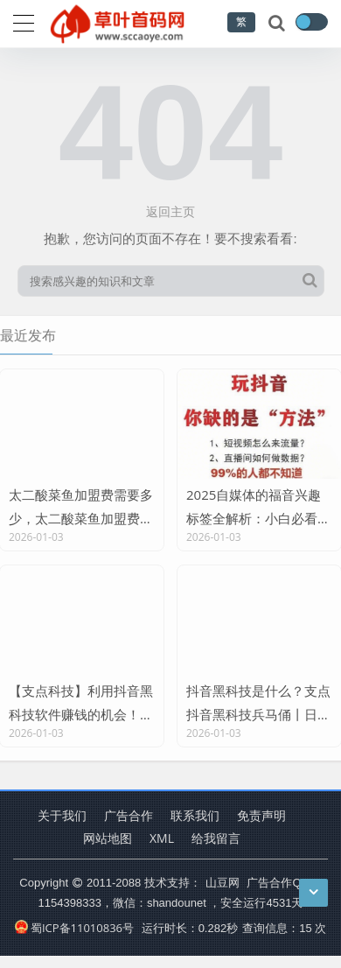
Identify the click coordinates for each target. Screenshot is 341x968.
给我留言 (215, 838)
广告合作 (128, 815)
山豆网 (222, 882)
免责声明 (261, 815)
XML (162, 838)
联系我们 (194, 815)
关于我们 (62, 815)
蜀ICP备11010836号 (74, 928)
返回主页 (170, 211)
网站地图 (107, 838)
